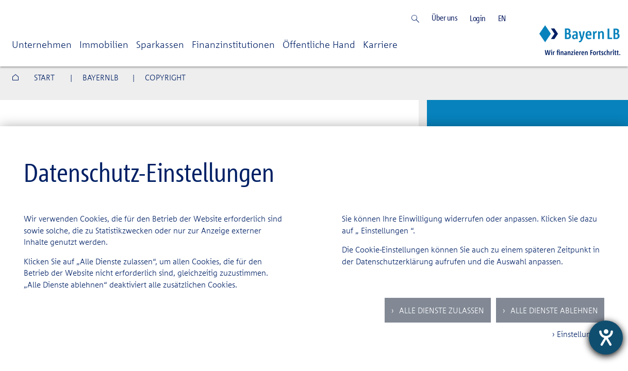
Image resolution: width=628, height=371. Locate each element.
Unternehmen (42, 44)
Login (478, 18)
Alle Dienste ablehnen (553, 310)
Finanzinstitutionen (233, 44)
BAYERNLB (100, 77)
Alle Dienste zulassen (440, 310)
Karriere (380, 44)
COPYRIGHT (165, 77)
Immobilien (103, 44)
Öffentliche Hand (319, 44)
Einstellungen (384, 230)
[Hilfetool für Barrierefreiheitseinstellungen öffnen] (606, 338)
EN (502, 18)
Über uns (444, 18)
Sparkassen (160, 44)
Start (44, 77)
